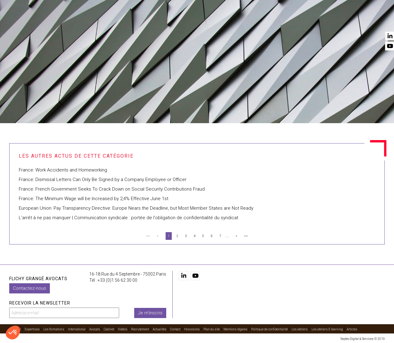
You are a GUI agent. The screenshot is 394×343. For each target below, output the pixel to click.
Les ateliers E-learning (327, 329)
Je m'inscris (150, 313)
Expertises (122, 21)
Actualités (345, 21)
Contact (375, 21)
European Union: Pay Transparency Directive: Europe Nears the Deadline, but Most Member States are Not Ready (136, 208)
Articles (352, 329)
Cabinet (258, 21)
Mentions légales (235, 329)
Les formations (159, 21)
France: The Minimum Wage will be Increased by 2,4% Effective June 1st (93, 198)
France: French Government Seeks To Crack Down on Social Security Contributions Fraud (112, 189)
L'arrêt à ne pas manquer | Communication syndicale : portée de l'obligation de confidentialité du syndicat (128, 217)
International (200, 21)
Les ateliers (299, 329)
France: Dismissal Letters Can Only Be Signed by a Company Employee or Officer (103, 179)
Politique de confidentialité (269, 329)
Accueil (94, 21)
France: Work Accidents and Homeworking (63, 170)
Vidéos (281, 21)
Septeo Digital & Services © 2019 (362, 339)
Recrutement (311, 21)
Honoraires (192, 329)
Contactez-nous (29, 288)
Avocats (232, 21)
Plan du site (211, 329)
